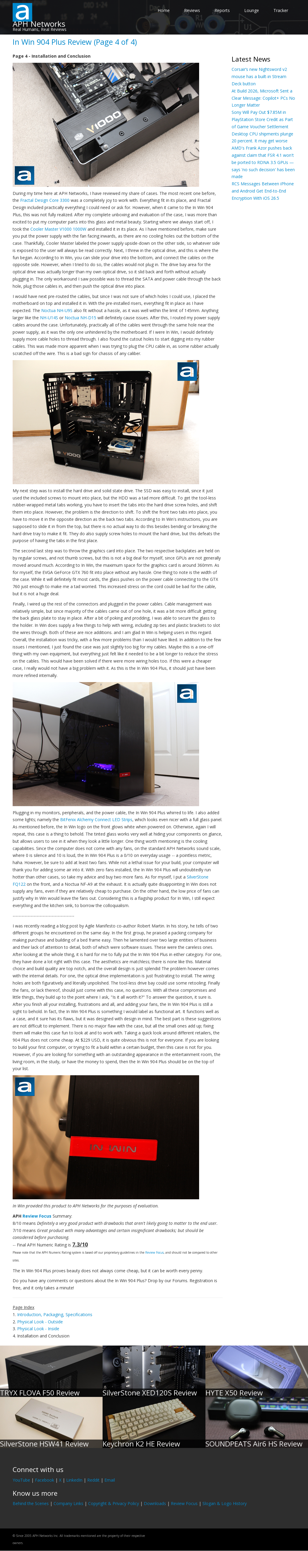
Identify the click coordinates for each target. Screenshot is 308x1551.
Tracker (280, 10)
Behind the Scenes (31, 1503)
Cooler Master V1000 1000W (58, 229)
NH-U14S (49, 317)
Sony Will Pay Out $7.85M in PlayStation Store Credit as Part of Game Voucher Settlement (262, 119)
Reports (222, 10)
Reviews (192, 10)
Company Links (68, 1503)
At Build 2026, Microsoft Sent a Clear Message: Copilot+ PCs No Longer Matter (263, 98)
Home (164, 10)
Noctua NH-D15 (80, 317)
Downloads (155, 1503)
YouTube (21, 1480)
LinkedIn (74, 1480)
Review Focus (37, 1216)
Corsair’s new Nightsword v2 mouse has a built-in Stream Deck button (259, 76)
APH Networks (39, 23)
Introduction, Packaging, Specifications (54, 1314)
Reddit (93, 1480)
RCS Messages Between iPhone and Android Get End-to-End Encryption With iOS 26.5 (263, 191)
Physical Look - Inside (38, 1328)
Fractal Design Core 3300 (44, 200)
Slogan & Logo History (224, 1503)
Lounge (251, 10)
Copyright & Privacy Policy (113, 1503)
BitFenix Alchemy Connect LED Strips (96, 819)
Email (109, 1480)
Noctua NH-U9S (56, 310)
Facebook (44, 1480)
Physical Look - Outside (40, 1322)
